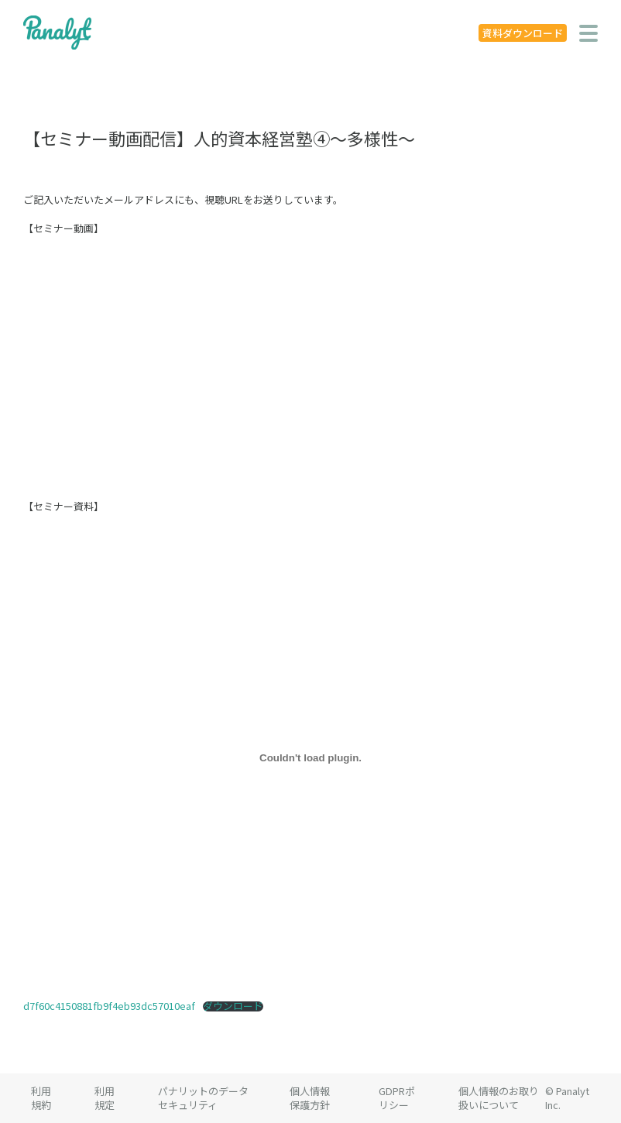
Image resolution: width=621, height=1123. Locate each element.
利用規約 (41, 1098)
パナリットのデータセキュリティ (203, 1098)
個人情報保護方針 (310, 1098)
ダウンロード (233, 1006)
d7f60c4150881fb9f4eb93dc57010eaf (109, 1005)
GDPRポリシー (397, 1098)
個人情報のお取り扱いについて (498, 1098)
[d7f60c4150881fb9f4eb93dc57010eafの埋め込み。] (310, 757)
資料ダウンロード (522, 33)
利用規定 (104, 1098)
